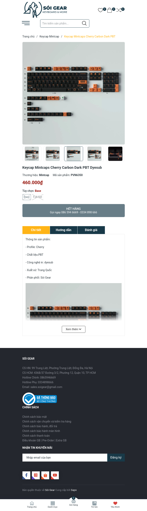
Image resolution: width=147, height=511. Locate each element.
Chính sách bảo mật (34, 416)
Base (26, 197)
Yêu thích (115, 507)
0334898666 (46, 382)
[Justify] (84, 23)
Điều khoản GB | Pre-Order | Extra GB (44, 440)
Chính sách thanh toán (36, 435)
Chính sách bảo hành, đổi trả (39, 426)
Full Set (37, 197)
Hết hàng (74, 210)
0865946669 (48, 377)
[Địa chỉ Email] (73, 458)
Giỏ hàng (73, 505)
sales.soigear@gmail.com (46, 387)
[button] (120, 155)
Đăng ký (116, 457)
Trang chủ (32, 507)
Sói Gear (50, 490)
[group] (73, 93)
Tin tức (94, 507)
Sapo (74, 490)
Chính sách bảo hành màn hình (41, 431)
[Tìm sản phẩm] (64, 23)
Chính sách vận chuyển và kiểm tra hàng (46, 421)
